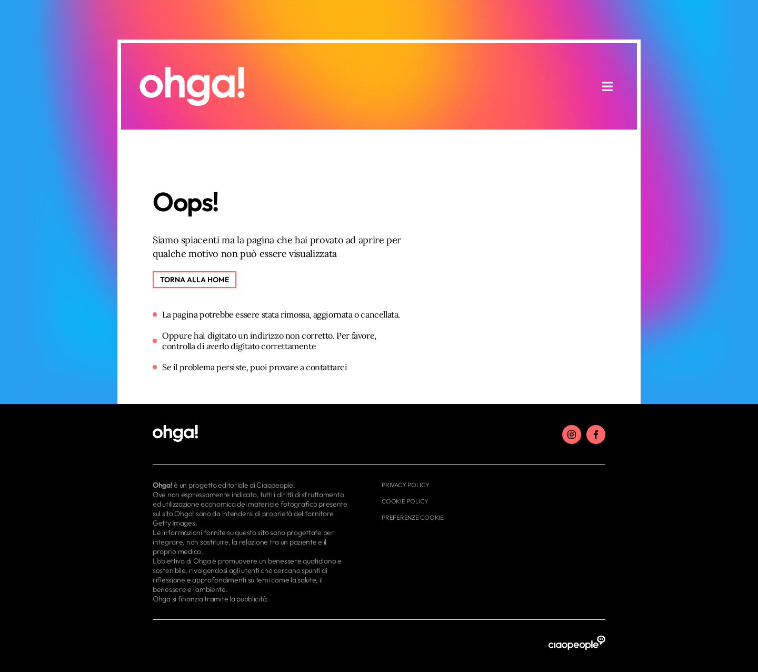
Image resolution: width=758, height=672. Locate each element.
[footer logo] (251, 434)
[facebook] (595, 434)
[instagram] (571, 434)
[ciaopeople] (576, 643)
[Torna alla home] (194, 279)
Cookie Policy (405, 501)
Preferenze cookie (413, 517)
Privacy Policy (406, 485)
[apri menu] (607, 86)
